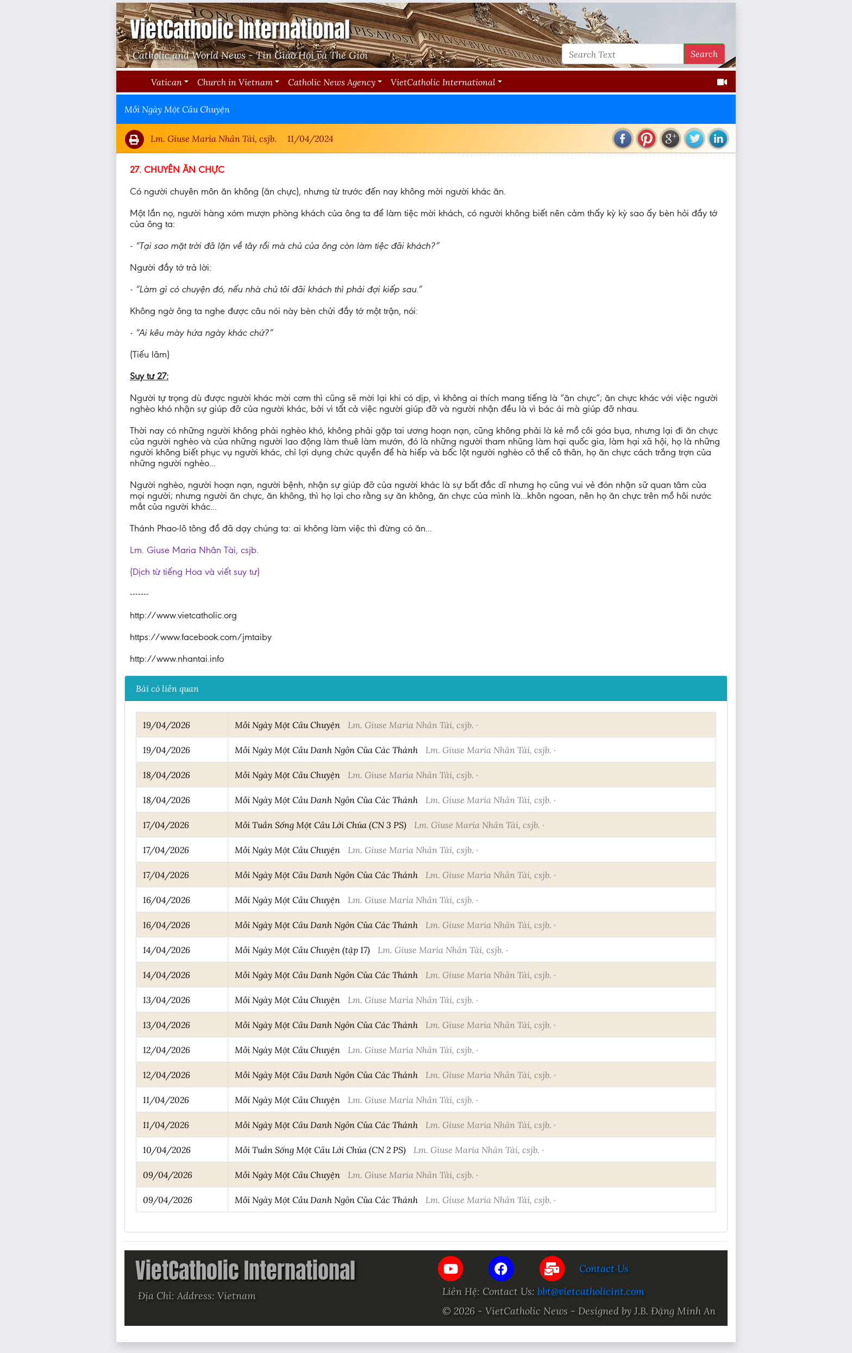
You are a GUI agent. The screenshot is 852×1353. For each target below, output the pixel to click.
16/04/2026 (166, 899)
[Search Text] (623, 53)
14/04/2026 (166, 949)
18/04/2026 (166, 774)
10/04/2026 (167, 1149)
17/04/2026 (166, 824)
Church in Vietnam (235, 81)
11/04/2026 (166, 1099)
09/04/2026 (167, 1174)
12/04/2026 (166, 1049)
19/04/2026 (166, 724)
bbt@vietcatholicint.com (590, 1291)
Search (704, 53)
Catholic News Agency (331, 81)
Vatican (166, 81)
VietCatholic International (443, 81)
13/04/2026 (166, 999)
